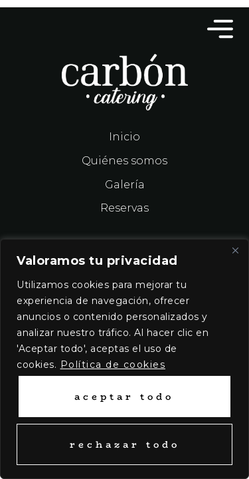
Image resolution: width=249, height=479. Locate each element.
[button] (212, 31)
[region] (124, 359)
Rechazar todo (125, 444)
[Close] (235, 250)
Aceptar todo (124, 396)
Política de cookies (113, 365)
